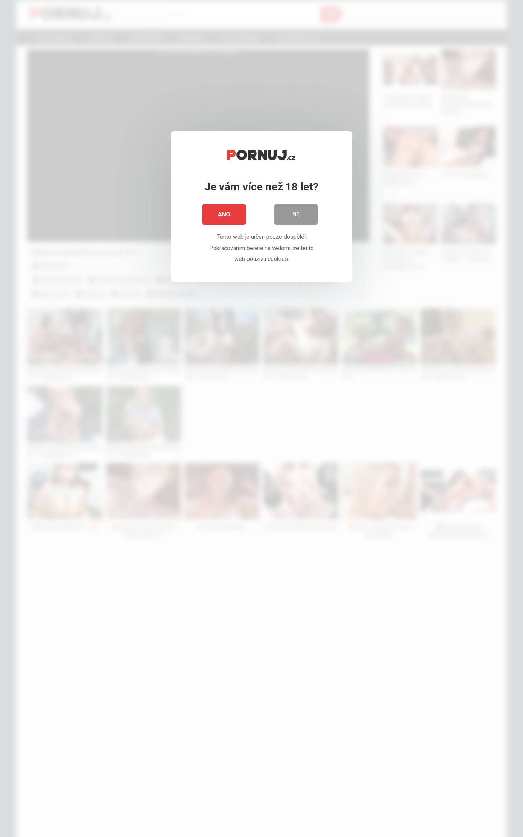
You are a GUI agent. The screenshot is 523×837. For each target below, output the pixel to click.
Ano (224, 214)
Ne (296, 214)
